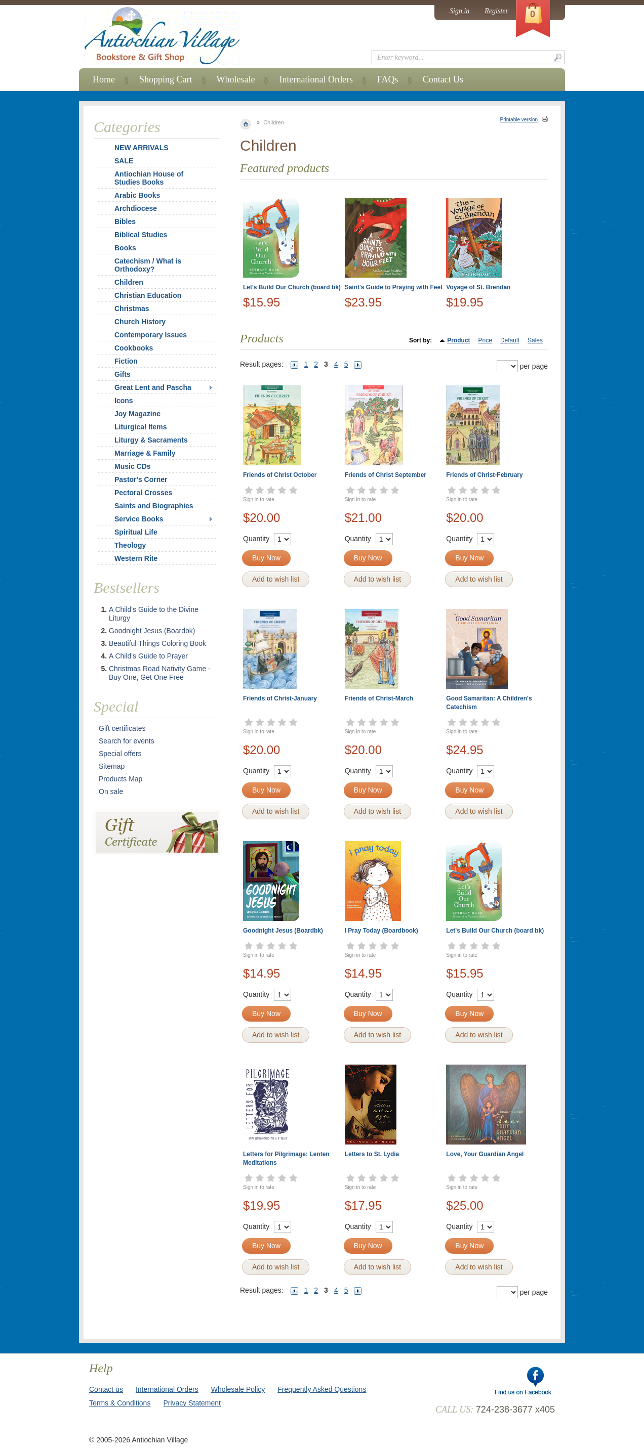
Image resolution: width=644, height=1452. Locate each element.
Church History (140, 322)
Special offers (120, 754)
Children (128, 282)
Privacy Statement (192, 1403)
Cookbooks (133, 348)
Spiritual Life (135, 532)
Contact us (106, 1389)
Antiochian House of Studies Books (148, 178)
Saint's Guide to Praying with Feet (394, 287)
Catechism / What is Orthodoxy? (147, 265)
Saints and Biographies (153, 506)
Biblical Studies (140, 235)
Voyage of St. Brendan (478, 287)
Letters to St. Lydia (372, 1154)
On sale (111, 791)
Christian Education (147, 295)
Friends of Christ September (385, 474)
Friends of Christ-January (280, 698)
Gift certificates (122, 728)
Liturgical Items (140, 427)
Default (509, 340)
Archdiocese (135, 208)
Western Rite (135, 558)
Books (125, 248)
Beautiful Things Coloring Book (157, 643)
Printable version (519, 119)
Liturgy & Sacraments (151, 440)
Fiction (126, 361)
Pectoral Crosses (143, 493)
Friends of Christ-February (484, 474)
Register (496, 11)
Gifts (122, 374)
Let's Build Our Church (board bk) (292, 287)
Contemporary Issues (150, 335)
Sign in (459, 11)
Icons (123, 401)
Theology (130, 545)
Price (485, 340)
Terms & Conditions (119, 1403)
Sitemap (112, 766)
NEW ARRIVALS (141, 148)
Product (458, 340)
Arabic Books (137, 195)
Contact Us (443, 79)
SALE (123, 161)
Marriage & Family (145, 453)
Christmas (125, 308)
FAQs (387, 79)
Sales (535, 340)
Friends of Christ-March (379, 698)
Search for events (126, 741)
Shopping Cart (165, 79)
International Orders (315, 79)
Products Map (120, 779)
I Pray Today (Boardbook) (381, 930)
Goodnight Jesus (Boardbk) (283, 930)
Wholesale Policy (238, 1389)
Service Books (139, 519)
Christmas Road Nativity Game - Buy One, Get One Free (160, 673)
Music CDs (132, 466)
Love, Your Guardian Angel (485, 1154)
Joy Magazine (137, 414)
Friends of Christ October (279, 474)
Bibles (125, 221)
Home (104, 79)
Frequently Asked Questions (321, 1389)
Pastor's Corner (140, 479)
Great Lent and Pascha (152, 387)
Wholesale (236, 79)
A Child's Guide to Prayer (148, 656)
